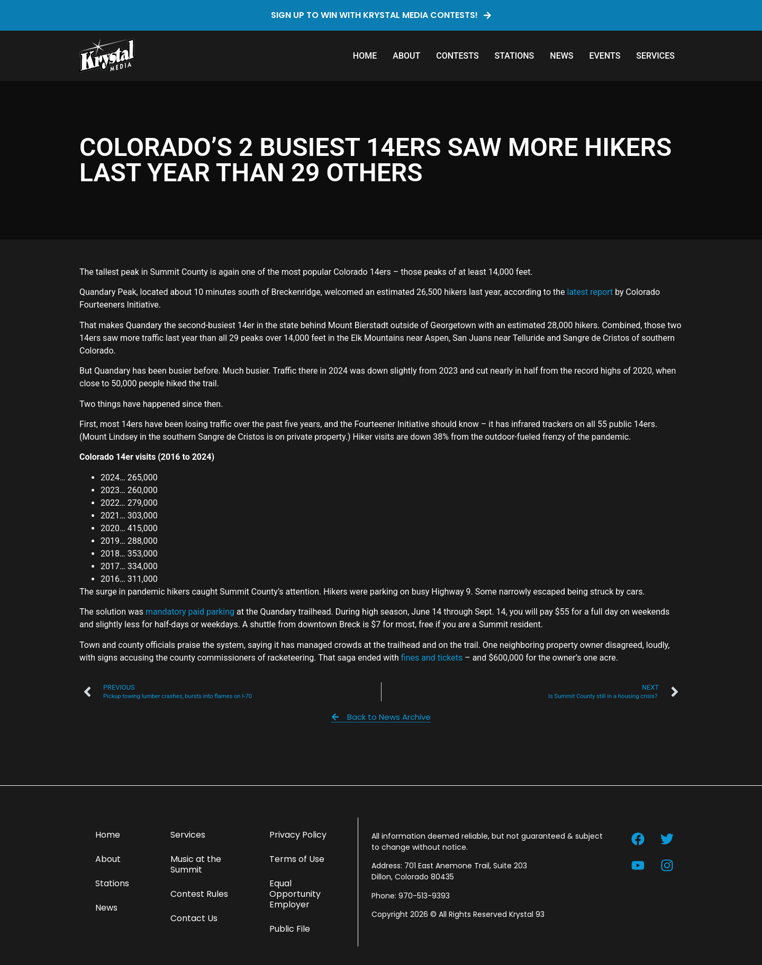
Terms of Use (296, 859)
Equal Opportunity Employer (295, 894)
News (561, 56)
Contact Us (193, 918)
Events (604, 56)
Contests (457, 56)
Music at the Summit (195, 864)
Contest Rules (199, 894)
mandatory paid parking (190, 612)
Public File (289, 929)
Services (655, 56)
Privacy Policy (297, 835)
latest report (590, 292)
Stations (514, 56)
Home (365, 56)
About (406, 56)
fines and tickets (431, 658)
